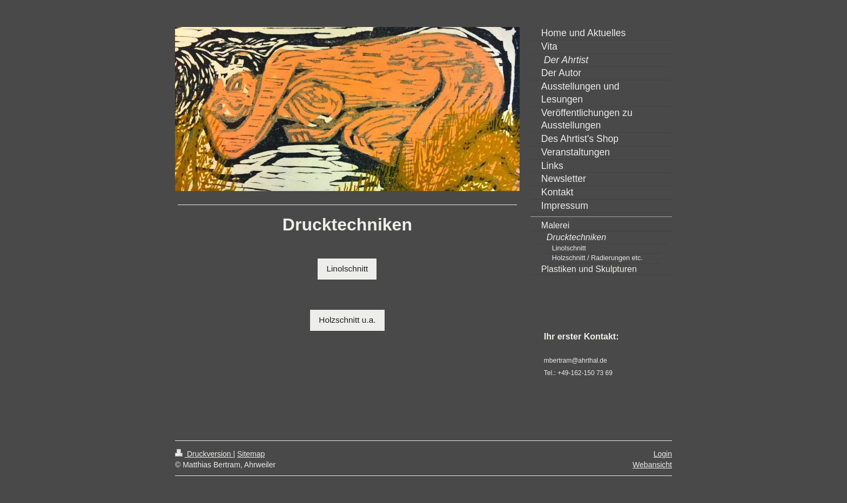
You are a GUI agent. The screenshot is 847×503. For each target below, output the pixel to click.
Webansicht (652, 464)
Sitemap (251, 454)
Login (663, 454)
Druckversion (204, 454)
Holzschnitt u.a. (347, 319)
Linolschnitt (347, 268)
